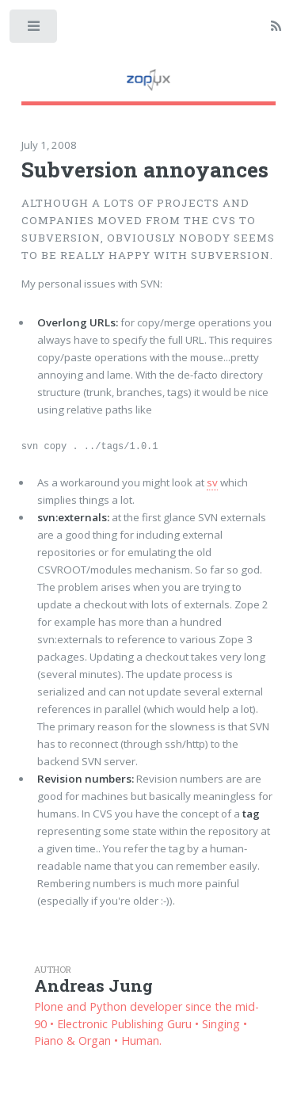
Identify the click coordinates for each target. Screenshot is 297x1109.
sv (212, 482)
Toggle (34, 29)
